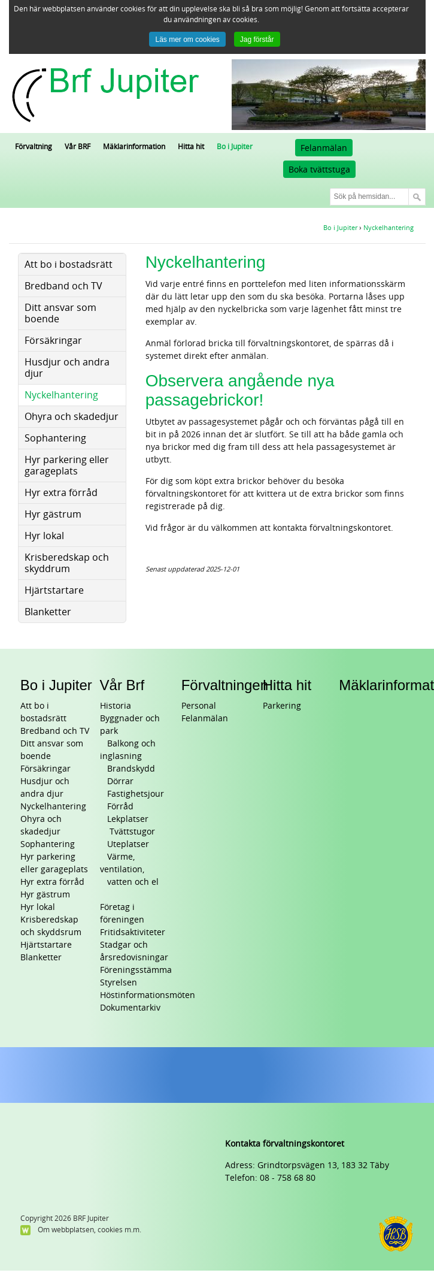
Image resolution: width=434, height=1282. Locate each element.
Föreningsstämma (136, 970)
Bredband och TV (54, 731)
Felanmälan (324, 148)
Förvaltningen (224, 685)
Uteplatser (128, 844)
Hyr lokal (37, 907)
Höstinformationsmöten (147, 995)
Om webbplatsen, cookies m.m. (89, 1230)
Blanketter (41, 958)
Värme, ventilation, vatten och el (129, 869)
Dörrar (120, 781)
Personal (198, 706)
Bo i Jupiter (56, 685)
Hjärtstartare (46, 945)
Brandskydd (131, 769)
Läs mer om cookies (187, 39)
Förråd (120, 807)
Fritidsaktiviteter (132, 932)
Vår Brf (122, 685)
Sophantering (47, 844)
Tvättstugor (131, 832)
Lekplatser (127, 819)
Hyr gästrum (45, 895)
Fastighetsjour (135, 794)
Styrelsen (118, 983)
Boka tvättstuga (319, 170)
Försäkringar (45, 769)
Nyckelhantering (53, 807)
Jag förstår (257, 39)
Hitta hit (287, 685)
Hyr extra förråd (52, 882)
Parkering (282, 706)
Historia (115, 706)
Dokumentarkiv (130, 1008)
